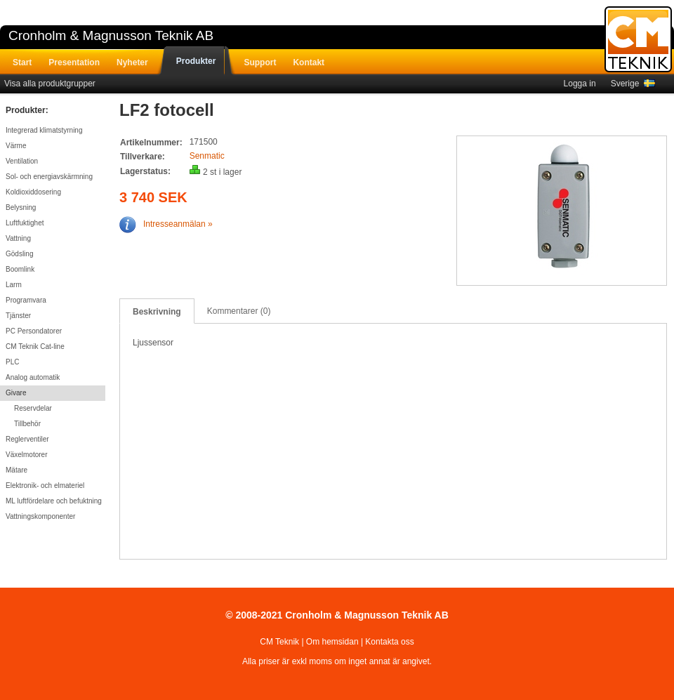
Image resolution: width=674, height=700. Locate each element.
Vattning (18, 238)
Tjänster (18, 315)
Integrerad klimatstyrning (44, 130)
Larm (14, 285)
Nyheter (132, 62)
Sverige (633, 83)
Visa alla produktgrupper (49, 83)
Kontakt (308, 62)
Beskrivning (157, 312)
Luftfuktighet (25, 223)
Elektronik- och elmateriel (45, 485)
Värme (16, 146)
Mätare (16, 470)
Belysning (21, 207)
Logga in (580, 83)
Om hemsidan (332, 642)
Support (260, 62)
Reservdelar (33, 408)
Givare (16, 393)
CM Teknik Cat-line (35, 346)
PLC (12, 362)
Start (22, 62)
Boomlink (20, 269)
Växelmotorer (26, 454)
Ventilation (22, 161)
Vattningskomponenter (40, 516)
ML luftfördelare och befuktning (54, 501)
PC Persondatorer (34, 331)
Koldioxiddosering (33, 192)
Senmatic (207, 156)
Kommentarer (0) (239, 311)
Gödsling (19, 254)
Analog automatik (33, 377)
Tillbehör (27, 424)
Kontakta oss (389, 642)
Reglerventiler (27, 439)
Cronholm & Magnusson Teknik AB (110, 35)
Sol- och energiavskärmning (49, 176)
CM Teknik (279, 642)
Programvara (26, 300)
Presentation (74, 62)
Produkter (196, 61)
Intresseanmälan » (166, 224)
